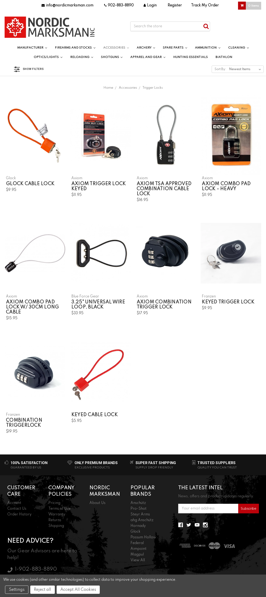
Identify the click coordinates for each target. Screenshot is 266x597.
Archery (146, 47)
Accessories (116, 47)
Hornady (138, 526)
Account (14, 503)
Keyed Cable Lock (94, 415)
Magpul (137, 554)
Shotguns (112, 57)
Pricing (54, 503)
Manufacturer (32, 47)
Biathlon (224, 57)
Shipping (56, 526)
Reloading (81, 57)
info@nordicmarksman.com (67, 5)
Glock (135, 532)
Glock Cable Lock (30, 184)
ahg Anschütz (141, 520)
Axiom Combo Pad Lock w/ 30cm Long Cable (32, 307)
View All (137, 560)
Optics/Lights (48, 57)
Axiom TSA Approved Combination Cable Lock (164, 189)
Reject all (42, 590)
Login (150, 5)
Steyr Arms (140, 514)
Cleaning (238, 47)
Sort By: (220, 69)
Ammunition (207, 47)
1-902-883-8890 (36, 569)
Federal (137, 543)
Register (175, 5)
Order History (19, 514)
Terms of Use (59, 509)
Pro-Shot (138, 509)
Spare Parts (175, 47)
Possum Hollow (143, 537)
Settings (17, 590)
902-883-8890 (119, 5)
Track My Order (205, 5)
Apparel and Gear (147, 57)
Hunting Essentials (190, 57)
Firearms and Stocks (75, 47)
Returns (54, 520)
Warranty (56, 514)
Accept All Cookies (78, 590)
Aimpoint (138, 549)
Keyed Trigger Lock (228, 302)
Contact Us (16, 509)
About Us (97, 503)
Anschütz (138, 503)
